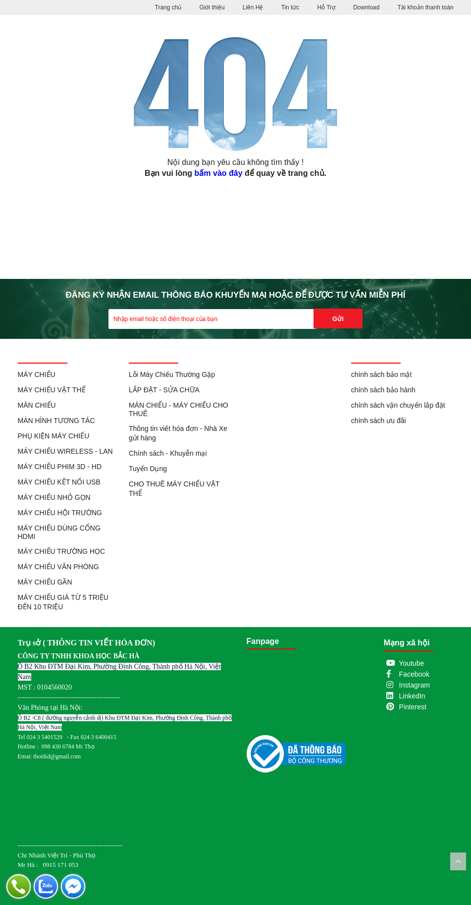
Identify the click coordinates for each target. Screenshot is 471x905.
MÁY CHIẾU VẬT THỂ (52, 390)
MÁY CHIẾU (36, 374)
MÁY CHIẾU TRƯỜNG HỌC (61, 551)
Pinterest (412, 707)
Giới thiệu (211, 7)
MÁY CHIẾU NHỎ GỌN (54, 497)
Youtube (411, 663)
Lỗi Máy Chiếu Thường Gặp (172, 374)
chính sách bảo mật (381, 374)
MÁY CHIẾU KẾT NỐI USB (59, 482)
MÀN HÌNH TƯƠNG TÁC (56, 421)
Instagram (414, 685)
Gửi (338, 318)
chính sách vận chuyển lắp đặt (398, 405)
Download (366, 7)
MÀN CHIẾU (37, 405)
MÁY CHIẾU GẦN (45, 582)
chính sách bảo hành (383, 390)
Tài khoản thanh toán (425, 7)
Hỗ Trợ (326, 7)
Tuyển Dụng (148, 469)
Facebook (414, 674)
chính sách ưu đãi (378, 421)
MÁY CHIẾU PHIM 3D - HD (60, 467)
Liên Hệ (253, 7)
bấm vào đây (219, 173)
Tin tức (290, 7)
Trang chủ (168, 7)
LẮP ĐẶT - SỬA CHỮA (164, 390)
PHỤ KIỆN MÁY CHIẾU (54, 436)
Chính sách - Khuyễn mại (168, 453)
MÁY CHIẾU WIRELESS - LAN (65, 451)
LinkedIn (412, 696)
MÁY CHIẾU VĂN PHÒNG (58, 567)
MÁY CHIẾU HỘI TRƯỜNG (60, 513)
